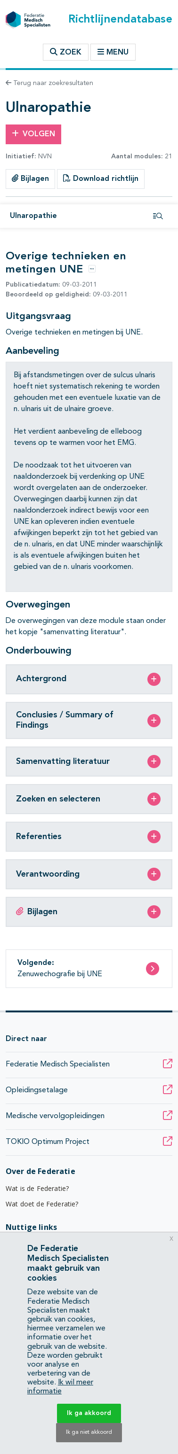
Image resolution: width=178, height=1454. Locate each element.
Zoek (65, 52)
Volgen (33, 134)
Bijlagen (30, 178)
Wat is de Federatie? (37, 1188)
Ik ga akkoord (89, 1413)
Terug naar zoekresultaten (49, 83)
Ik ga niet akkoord (89, 1432)
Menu (113, 52)
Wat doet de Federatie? (42, 1203)
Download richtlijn (100, 178)
